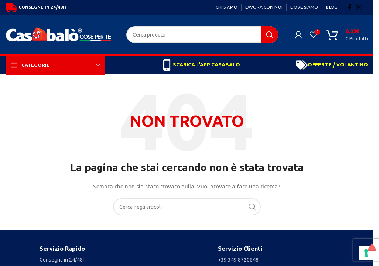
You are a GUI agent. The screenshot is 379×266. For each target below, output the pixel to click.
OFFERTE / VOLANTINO (338, 65)
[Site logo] (60, 34)
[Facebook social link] (349, 7)
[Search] (202, 34)
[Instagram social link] (359, 7)
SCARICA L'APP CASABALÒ (206, 65)
